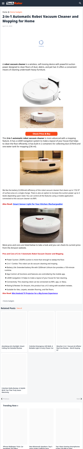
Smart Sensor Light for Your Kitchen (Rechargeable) (38, 204)
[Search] (80, 3)
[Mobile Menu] (3, 3)
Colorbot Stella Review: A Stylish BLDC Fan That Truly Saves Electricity (13, 390)
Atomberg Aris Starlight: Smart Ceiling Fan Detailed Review (13, 347)
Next (78, 399)
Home (4, 12)
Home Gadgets (16, 12)
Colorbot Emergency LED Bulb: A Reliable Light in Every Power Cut (41, 347)
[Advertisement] (40, 45)
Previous (6, 399)
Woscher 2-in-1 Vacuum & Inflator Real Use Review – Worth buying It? (69, 348)
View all (19, 308)
